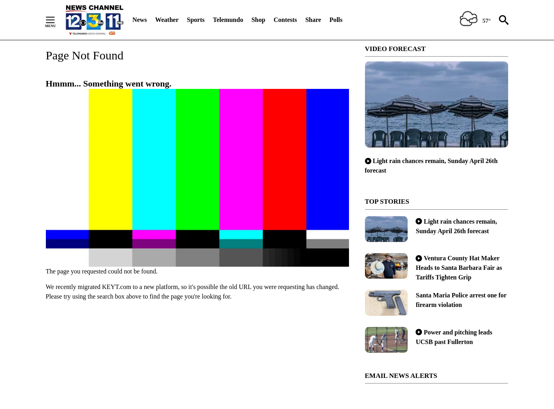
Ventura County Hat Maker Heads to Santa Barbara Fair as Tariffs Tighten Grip (459, 268)
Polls (336, 19)
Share (313, 19)
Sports (196, 19)
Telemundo (228, 19)
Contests (285, 19)
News (139, 19)
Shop (258, 19)
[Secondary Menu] (56, 20)
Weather (167, 19)
